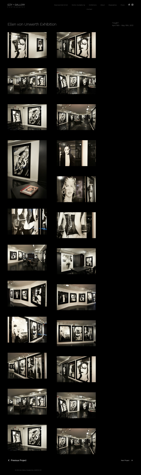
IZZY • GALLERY (16, 4)
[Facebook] (129, 4)
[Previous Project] (17, 460)
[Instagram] (132, 4)
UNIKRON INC (38, 470)
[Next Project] (127, 460)
